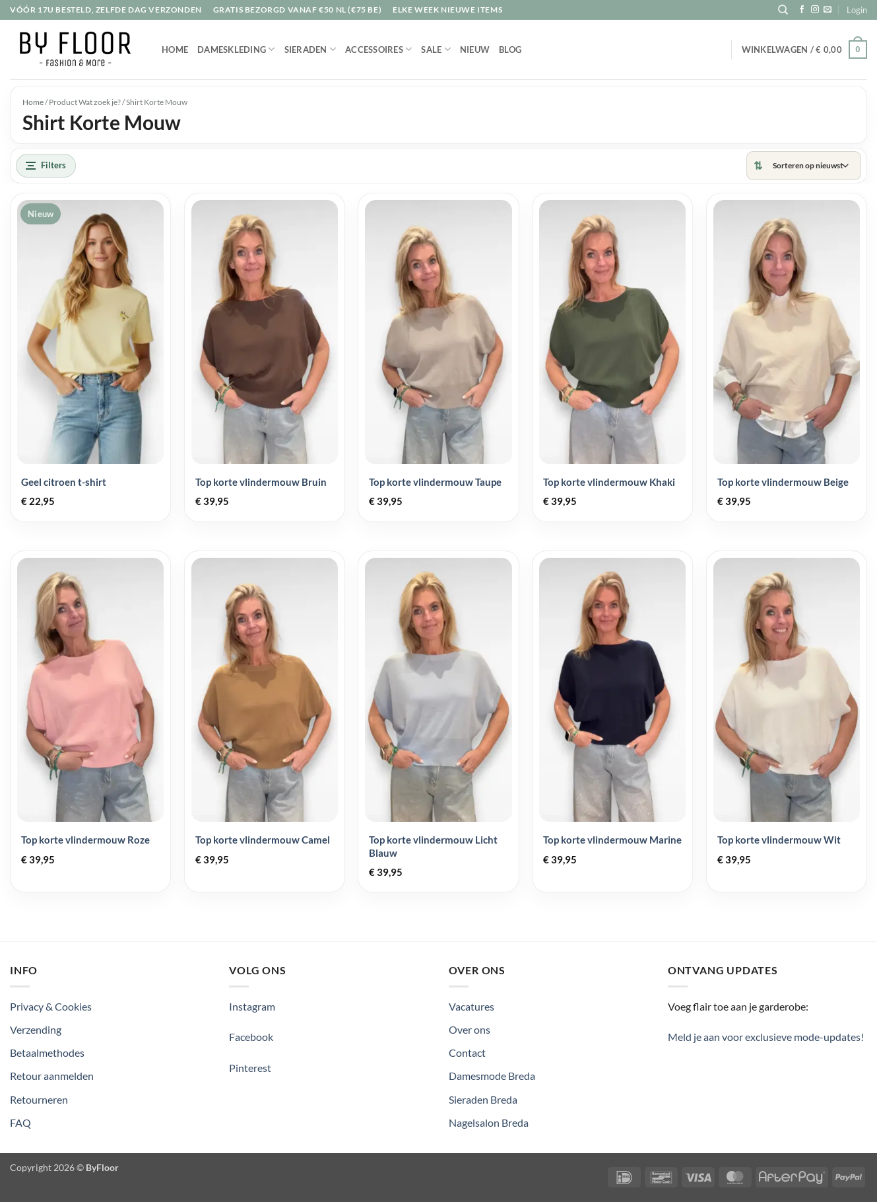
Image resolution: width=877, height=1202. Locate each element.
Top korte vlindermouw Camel (262, 840)
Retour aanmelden (52, 1075)
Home (175, 49)
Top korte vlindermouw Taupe (435, 482)
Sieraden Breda (483, 1099)
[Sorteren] (803, 165)
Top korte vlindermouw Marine (612, 840)
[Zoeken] (783, 10)
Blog (510, 49)
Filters (46, 165)
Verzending (35, 1029)
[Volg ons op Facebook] (802, 10)
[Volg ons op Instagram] (815, 10)
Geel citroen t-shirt (63, 482)
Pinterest (250, 1067)
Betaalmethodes (47, 1052)
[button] (857, 9)
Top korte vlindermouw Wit (779, 840)
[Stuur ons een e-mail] (827, 10)
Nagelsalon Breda (489, 1122)
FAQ (20, 1122)
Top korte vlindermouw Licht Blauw (433, 846)
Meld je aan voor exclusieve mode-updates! (766, 1036)
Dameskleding (236, 49)
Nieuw (475, 49)
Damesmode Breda (492, 1075)
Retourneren (39, 1099)
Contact (467, 1052)
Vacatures (471, 1006)
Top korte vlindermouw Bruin (261, 482)
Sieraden (310, 49)
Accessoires (378, 49)
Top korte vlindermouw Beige (783, 482)
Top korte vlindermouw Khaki (609, 482)
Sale (435, 49)
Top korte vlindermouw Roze (85, 840)
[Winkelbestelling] (810, 165)
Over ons (469, 1029)
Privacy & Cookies (51, 1006)
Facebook (251, 1036)
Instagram (252, 1006)
